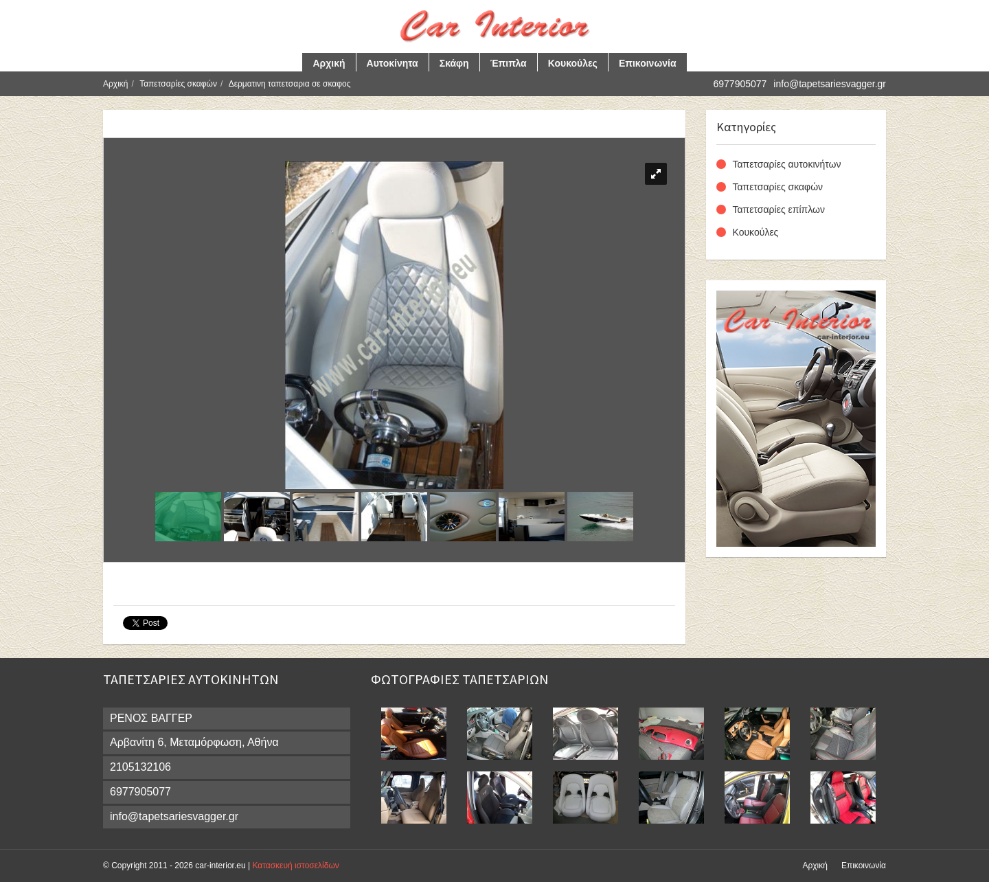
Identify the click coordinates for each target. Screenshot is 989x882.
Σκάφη (454, 63)
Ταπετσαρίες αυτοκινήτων (787, 164)
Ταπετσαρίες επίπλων (779, 209)
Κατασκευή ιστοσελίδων (295, 865)
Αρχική (328, 63)
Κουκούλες (573, 63)
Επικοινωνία (648, 63)
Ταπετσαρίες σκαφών (178, 84)
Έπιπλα (508, 63)
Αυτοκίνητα (392, 63)
